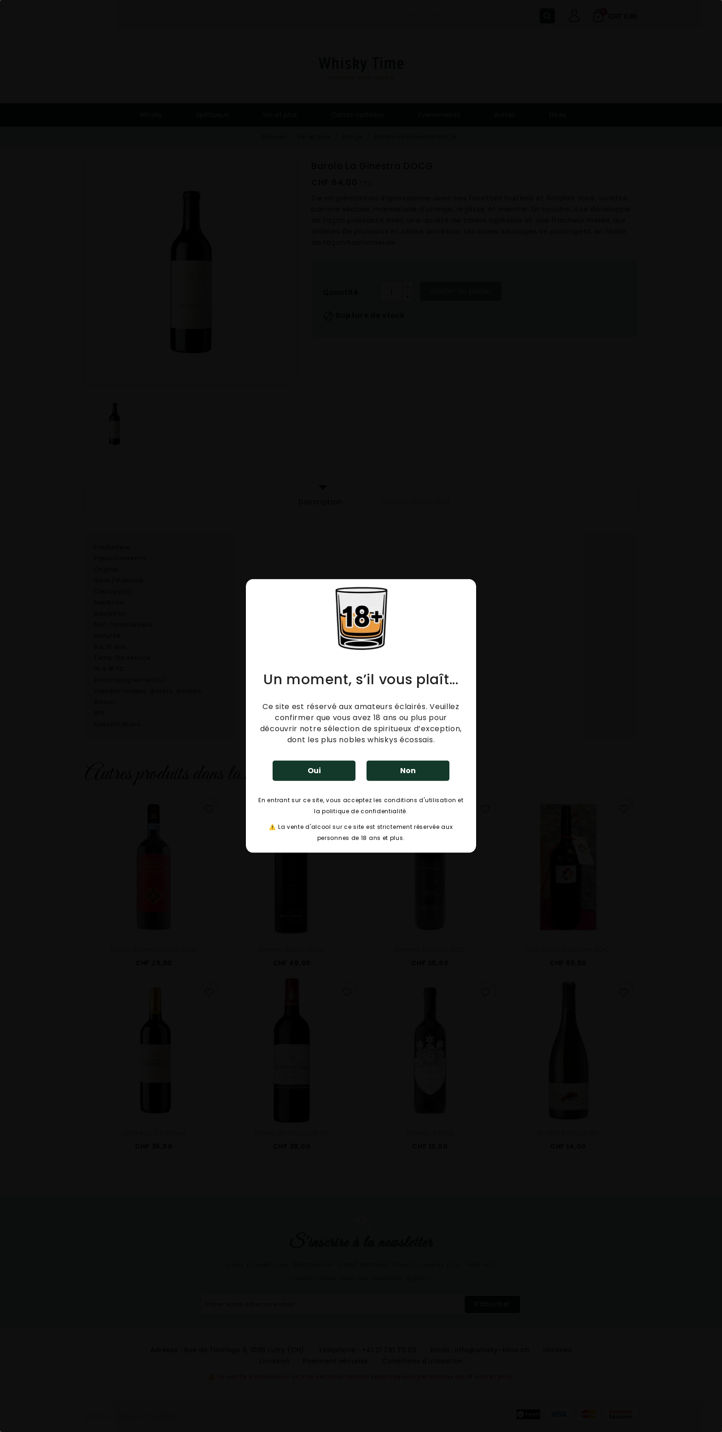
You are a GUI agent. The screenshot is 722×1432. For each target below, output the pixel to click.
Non (408, 770)
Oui (314, 770)
